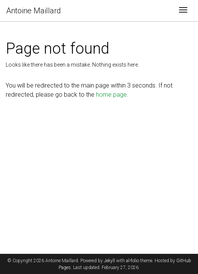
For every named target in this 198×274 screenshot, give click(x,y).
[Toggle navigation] (183, 11)
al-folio (132, 260)
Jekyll (109, 260)
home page (111, 94)
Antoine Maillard (33, 10)
